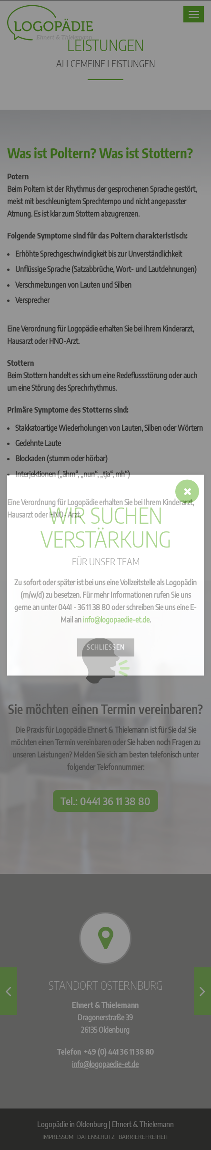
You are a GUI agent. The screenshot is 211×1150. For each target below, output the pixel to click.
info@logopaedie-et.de (116, 619)
